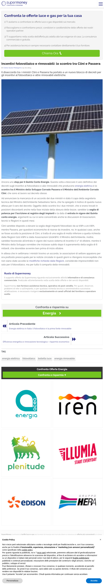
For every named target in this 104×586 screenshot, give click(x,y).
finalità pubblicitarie (81, 558)
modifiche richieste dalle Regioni (46, 261)
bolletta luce (44, 358)
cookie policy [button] (27, 550)
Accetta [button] (93, 581)
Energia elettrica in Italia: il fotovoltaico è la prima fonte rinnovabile (40, 328)
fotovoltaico (29, 358)
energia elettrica (83, 186)
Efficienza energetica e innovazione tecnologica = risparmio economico (36, 342)
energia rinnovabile (64, 358)
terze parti (41, 553)
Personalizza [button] (12, 581)
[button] (100, 539)
